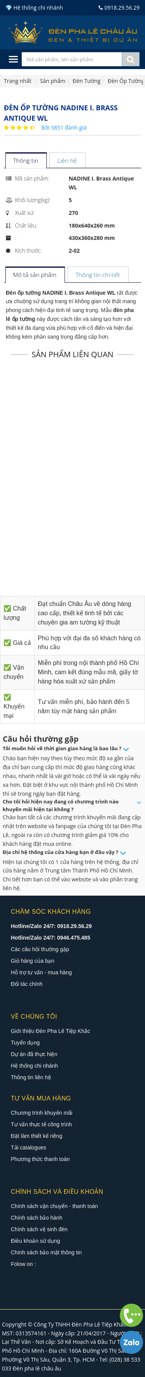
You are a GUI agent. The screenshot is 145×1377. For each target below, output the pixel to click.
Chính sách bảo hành (36, 1218)
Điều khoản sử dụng (35, 1241)
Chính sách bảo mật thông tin (46, 1252)
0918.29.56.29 (119, 7)
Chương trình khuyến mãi (41, 1113)
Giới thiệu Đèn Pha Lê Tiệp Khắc (50, 1031)
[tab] (26, 161)
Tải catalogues (28, 1147)
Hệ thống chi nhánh (34, 1066)
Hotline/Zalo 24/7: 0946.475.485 (50, 938)
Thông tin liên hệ (31, 1077)
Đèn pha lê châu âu (37, 1368)
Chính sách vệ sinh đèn (39, 1229)
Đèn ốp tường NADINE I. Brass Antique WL (60, 293)
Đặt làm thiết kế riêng (36, 1136)
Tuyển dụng (25, 1043)
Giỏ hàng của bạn (32, 961)
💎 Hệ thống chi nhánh (34, 7)
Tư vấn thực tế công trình (41, 1124)
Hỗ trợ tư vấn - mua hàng (41, 972)
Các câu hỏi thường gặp (40, 949)
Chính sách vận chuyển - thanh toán (54, 1206)
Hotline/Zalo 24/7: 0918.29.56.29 (51, 926)
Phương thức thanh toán (40, 1159)
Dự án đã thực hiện (34, 1054)
